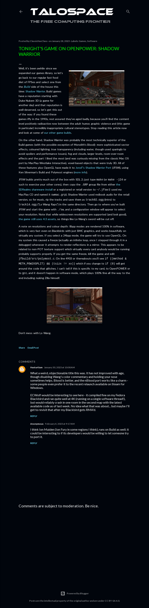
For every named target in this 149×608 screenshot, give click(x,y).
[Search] (128, 10)
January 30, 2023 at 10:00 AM (59, 363)
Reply (33, 412)
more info (80, 172)
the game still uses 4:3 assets (37, 216)
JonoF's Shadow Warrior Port (93, 167)
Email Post (33, 343)
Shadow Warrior (35, 91)
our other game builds (57, 132)
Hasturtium (36, 363)
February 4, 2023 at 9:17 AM (59, 419)
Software (92, 41)
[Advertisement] (74, 541)
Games (82, 41)
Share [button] (22, 343)
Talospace (71, 12)
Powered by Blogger (75, 589)
